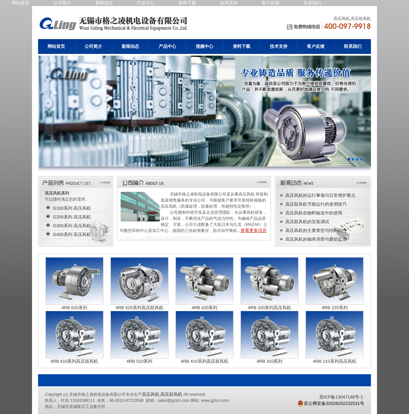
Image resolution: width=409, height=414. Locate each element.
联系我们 (312, 2)
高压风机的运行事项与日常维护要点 (320, 195)
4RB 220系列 (335, 307)
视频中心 (204, 46)
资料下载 (187, 2)
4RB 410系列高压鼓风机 (204, 361)
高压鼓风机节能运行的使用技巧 (316, 204)
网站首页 (20, 2)
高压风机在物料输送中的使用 (313, 212)
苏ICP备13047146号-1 (341, 397)
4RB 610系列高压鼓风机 (74, 361)
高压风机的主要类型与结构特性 (316, 230)
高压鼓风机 (171, 394)
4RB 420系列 (205, 307)
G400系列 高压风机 (72, 234)
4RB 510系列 (139, 361)
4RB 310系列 (270, 361)
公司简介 (62, 2)
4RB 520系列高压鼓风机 (139, 307)
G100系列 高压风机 (72, 208)
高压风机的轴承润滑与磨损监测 (316, 239)
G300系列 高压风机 (72, 225)
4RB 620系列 (74, 307)
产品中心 (145, 2)
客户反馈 (270, 2)
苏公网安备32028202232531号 (330, 403)
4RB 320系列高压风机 (269, 307)
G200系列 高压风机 (72, 216)
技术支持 (229, 2)
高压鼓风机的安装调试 (307, 221)
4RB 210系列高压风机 (334, 361)
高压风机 (150, 394)
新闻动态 (104, 2)
